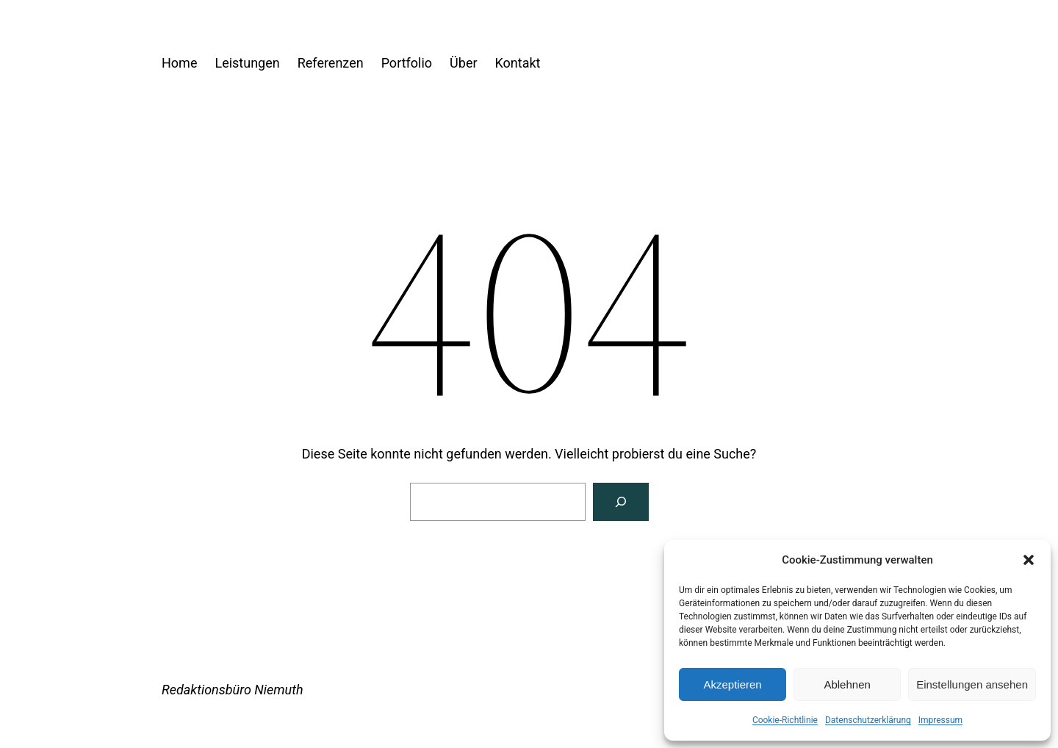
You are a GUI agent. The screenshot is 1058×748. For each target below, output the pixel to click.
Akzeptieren (732, 684)
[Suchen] (621, 502)
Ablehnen (847, 684)
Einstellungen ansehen (972, 684)
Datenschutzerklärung (868, 720)
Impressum (940, 720)
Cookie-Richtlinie (785, 720)
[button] (1028, 560)
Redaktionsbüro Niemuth (232, 689)
